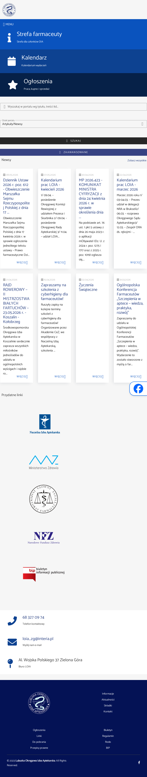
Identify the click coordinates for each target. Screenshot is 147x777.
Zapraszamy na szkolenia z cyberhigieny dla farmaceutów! (54, 292)
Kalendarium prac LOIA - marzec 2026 (127, 185)
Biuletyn (108, 730)
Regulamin (108, 736)
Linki (39, 736)
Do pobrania (39, 742)
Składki (108, 706)
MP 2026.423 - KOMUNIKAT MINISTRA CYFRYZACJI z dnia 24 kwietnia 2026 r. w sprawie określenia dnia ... (92, 198)
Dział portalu (8, 120)
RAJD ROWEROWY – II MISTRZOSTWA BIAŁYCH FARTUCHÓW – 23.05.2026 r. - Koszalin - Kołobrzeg (16, 303)
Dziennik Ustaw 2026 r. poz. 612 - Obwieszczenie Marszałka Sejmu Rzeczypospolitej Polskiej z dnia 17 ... (16, 196)
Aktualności (108, 700)
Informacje (108, 694)
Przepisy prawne (39, 748)
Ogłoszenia (39, 730)
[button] (73, 124)
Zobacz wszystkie (136, 160)
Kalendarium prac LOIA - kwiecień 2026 (52, 185)
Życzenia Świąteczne (88, 287)
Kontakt (108, 712)
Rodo (108, 742)
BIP (108, 748)
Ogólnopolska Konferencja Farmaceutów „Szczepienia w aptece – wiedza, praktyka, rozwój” (130, 299)
